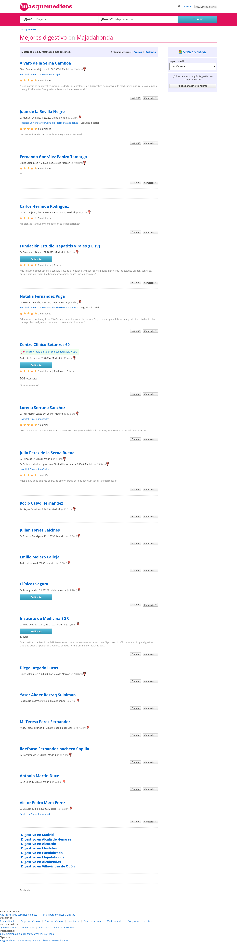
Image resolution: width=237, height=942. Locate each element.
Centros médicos (53, 921)
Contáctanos (28, 927)
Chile (3, 933)
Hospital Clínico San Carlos (34, 419)
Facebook (10, 940)
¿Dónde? (107, 19)
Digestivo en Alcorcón (38, 844)
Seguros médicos (30, 921)
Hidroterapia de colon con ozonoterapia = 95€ (51, 351)
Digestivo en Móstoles (39, 848)
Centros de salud (93, 921)
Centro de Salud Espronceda (35, 814)
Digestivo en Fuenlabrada (42, 853)
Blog (2, 940)
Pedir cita (36, 259)
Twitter (20, 940)
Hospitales (73, 921)
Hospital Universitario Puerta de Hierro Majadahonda (49, 122)
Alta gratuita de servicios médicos (18, 914)
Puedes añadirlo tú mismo (193, 85)
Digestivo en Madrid (37, 834)
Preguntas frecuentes (140, 921)
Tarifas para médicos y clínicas (58, 914)
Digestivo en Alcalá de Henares (46, 839)
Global (50, 933)
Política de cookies (64, 927)
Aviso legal (44, 927)
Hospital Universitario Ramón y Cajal (40, 74)
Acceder (188, 6)
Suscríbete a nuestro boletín (52, 940)
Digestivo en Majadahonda (43, 857)
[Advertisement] (192, 143)
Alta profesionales (206, 6)
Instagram (30, 940)
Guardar (136, 97)
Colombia (11, 933)
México (31, 933)
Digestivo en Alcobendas (41, 862)
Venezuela (41, 933)
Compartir (150, 98)
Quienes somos (8, 927)
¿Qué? (28, 19)
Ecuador (21, 933)
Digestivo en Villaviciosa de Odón (48, 866)
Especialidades (8, 921)
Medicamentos (115, 921)
